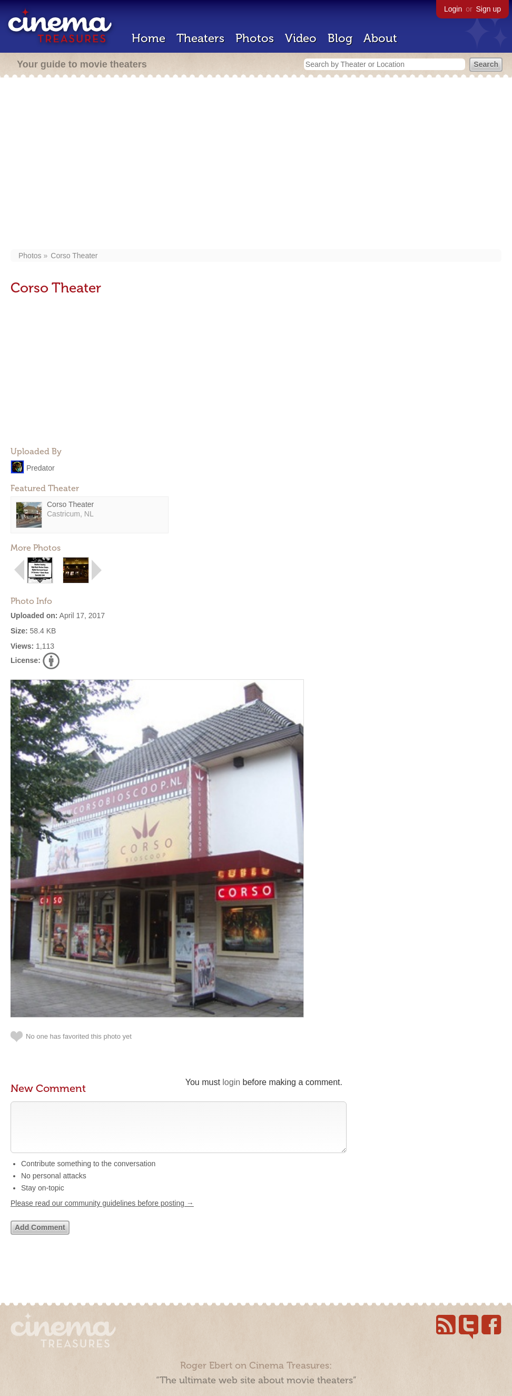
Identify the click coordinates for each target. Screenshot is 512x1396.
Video (301, 38)
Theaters (200, 38)
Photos (254, 38)
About (380, 38)
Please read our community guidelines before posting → (102, 1213)
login (231, 1082)
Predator (40, 467)
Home (148, 38)
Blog (340, 38)
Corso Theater (74, 255)
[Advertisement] (256, 164)
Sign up (488, 9)
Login (453, 9)
